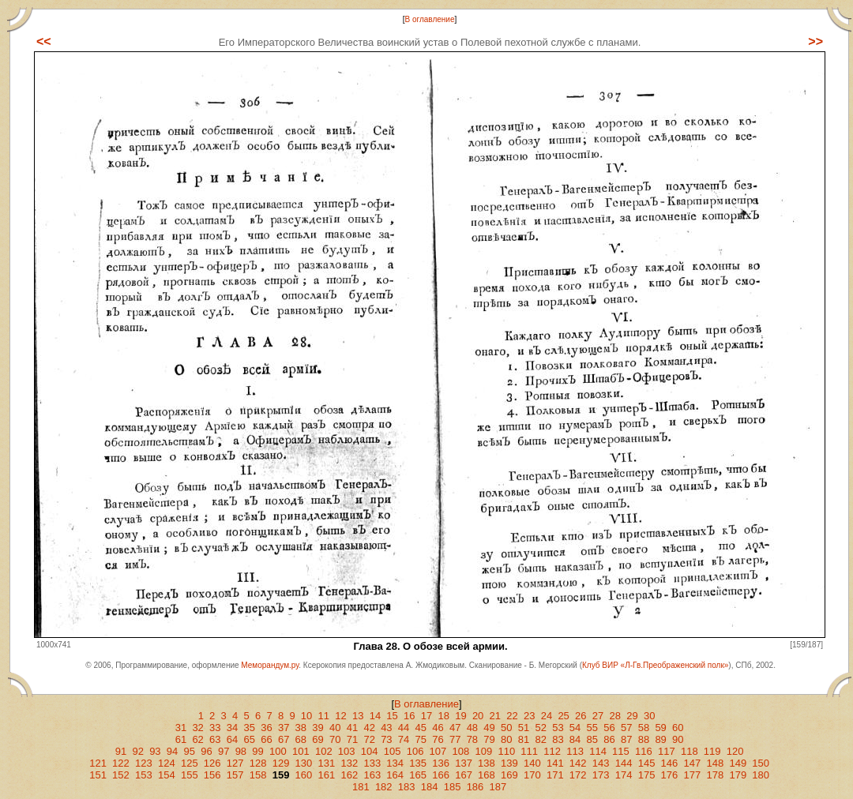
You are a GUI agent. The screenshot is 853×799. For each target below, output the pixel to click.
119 (712, 751)
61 (180, 739)
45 (420, 727)
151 (98, 775)
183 (406, 787)
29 (631, 716)
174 (624, 775)
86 (608, 739)
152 (121, 775)
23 (529, 716)
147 (692, 763)
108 (461, 751)
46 (437, 727)
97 (223, 751)
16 (409, 716)
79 (488, 739)
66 (266, 739)
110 (506, 751)
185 (452, 787)
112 (552, 751)
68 (300, 739)
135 (417, 763)
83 (557, 739)
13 (357, 716)
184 (429, 787)
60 (677, 727)
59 (660, 727)
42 (368, 727)
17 (426, 716)
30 (649, 716)
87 (626, 739)
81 (523, 739)
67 (283, 739)
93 (154, 751)
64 (232, 739)
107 (438, 751)
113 (575, 751)
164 (395, 775)
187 (498, 787)
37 (283, 727)
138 (486, 763)
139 (509, 763)
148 (714, 763)
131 (327, 763)
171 (555, 775)
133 (372, 763)
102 (324, 751)
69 (317, 739)
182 (384, 787)
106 (415, 751)
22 (511, 716)
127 (235, 763)
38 (300, 727)
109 (483, 751)
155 (189, 775)
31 (180, 727)
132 (349, 763)
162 (349, 775)
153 (143, 775)
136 (440, 763)
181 (361, 787)
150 (760, 763)
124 (166, 763)
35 (249, 727)
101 (301, 751)
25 (563, 716)
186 (475, 787)
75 (420, 739)
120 (735, 751)
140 (532, 763)
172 (578, 775)
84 (575, 739)
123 (143, 763)
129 (281, 763)
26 (580, 716)
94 (172, 751)
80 (506, 739)
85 (592, 739)
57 (626, 727)
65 (249, 739)
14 (375, 716)
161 (327, 775)
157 (235, 775)
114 (598, 751)
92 (137, 751)
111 (529, 751)
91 (120, 751)
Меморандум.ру (270, 665)
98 (240, 751)
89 (660, 739)
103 (346, 751)
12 (340, 716)
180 (760, 775)
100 (278, 751)
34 (232, 727)
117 (666, 751)
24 (546, 716)
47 (454, 727)
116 (643, 751)
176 (669, 775)
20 (477, 716)
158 (258, 775)
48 (472, 727)
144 (624, 763)
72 (368, 739)
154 (166, 775)
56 (608, 727)
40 (334, 727)
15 (391, 716)
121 (98, 763)
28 (615, 716)
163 (372, 775)
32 (197, 727)
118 (689, 751)
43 (386, 727)
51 (523, 727)
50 (506, 727)
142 (578, 763)
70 (334, 739)
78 (472, 739)
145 (647, 763)
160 (304, 775)
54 (575, 727)
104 (369, 751)
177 (692, 775)
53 (557, 727)
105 (392, 751)
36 (266, 727)
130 (304, 763)
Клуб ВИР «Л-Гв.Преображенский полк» (655, 665)
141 (555, 763)
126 (212, 763)
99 (257, 751)
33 (214, 727)
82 (540, 739)
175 (647, 775)
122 (121, 763)
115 (620, 751)
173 (601, 775)
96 (206, 751)
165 (417, 775)
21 (495, 716)
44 (403, 727)
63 (214, 739)
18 (443, 716)
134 (395, 763)
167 (463, 775)
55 (592, 727)
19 (460, 716)
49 (488, 727)
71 (352, 739)
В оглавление (430, 19)
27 (597, 716)
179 (737, 775)
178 (714, 775)
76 (437, 739)
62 (197, 739)
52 (540, 727)
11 (323, 716)
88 (643, 739)
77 (454, 739)
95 (189, 751)
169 (509, 775)
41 (352, 727)
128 (258, 763)
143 (601, 763)
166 (440, 775)
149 (737, 763)
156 (212, 775)
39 (317, 727)
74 (403, 739)
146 (669, 763)
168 (486, 775)
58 (643, 727)
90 (677, 739)
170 (532, 775)
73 (386, 739)
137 (463, 763)
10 (306, 716)
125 (189, 763)
